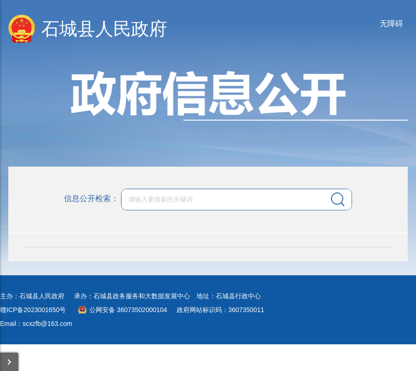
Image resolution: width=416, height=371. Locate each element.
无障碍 (391, 23)
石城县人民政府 (104, 29)
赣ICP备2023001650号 (33, 309)
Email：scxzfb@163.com (36, 323)
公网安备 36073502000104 (128, 309)
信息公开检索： (91, 198)
